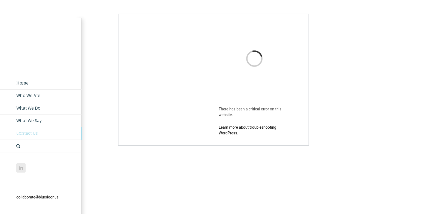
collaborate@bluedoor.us (37, 197)
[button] (41, 146)
